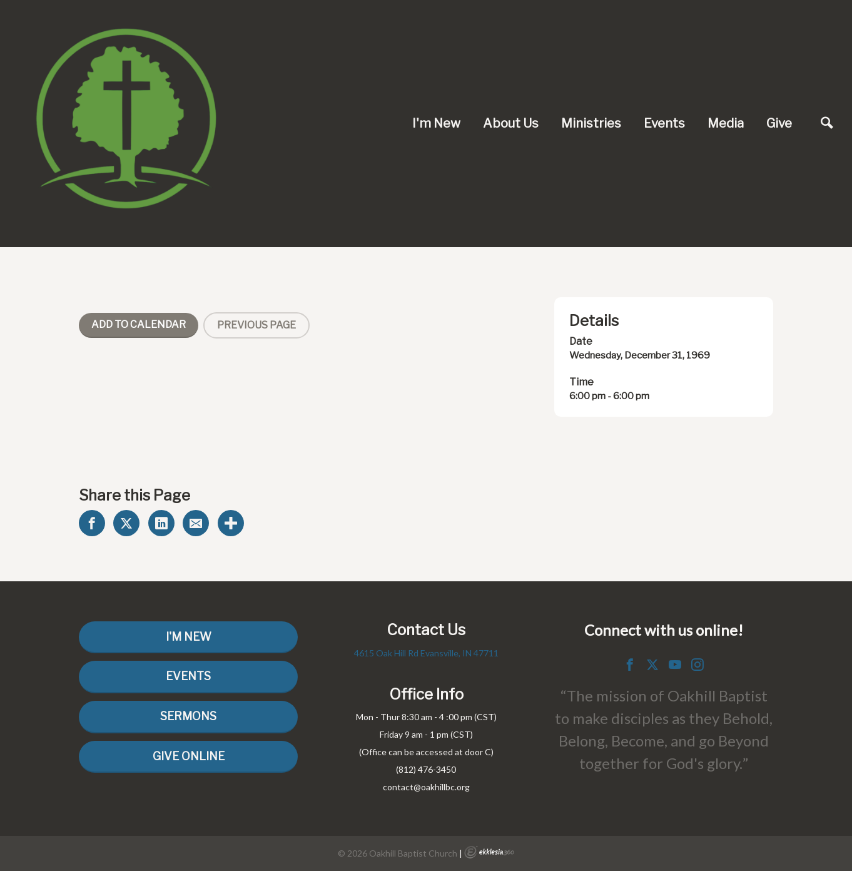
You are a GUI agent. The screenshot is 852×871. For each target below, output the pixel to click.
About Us (511, 123)
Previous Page (256, 325)
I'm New (436, 123)
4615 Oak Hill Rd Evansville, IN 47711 (426, 653)
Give (779, 123)
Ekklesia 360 (489, 852)
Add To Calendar (138, 324)
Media (725, 123)
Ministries (591, 123)
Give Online (189, 756)
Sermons (188, 716)
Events (664, 123)
